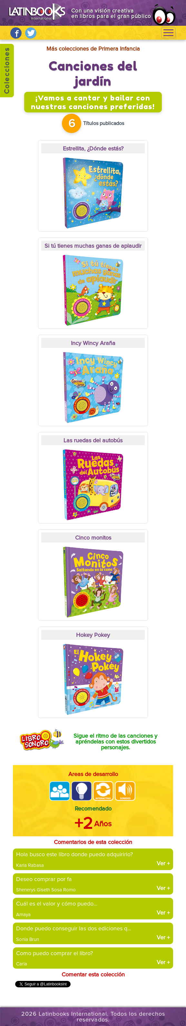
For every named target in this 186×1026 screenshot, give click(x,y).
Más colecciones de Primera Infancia (93, 49)
